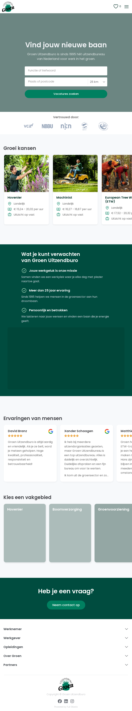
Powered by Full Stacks (66, 706)
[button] (126, 6)
